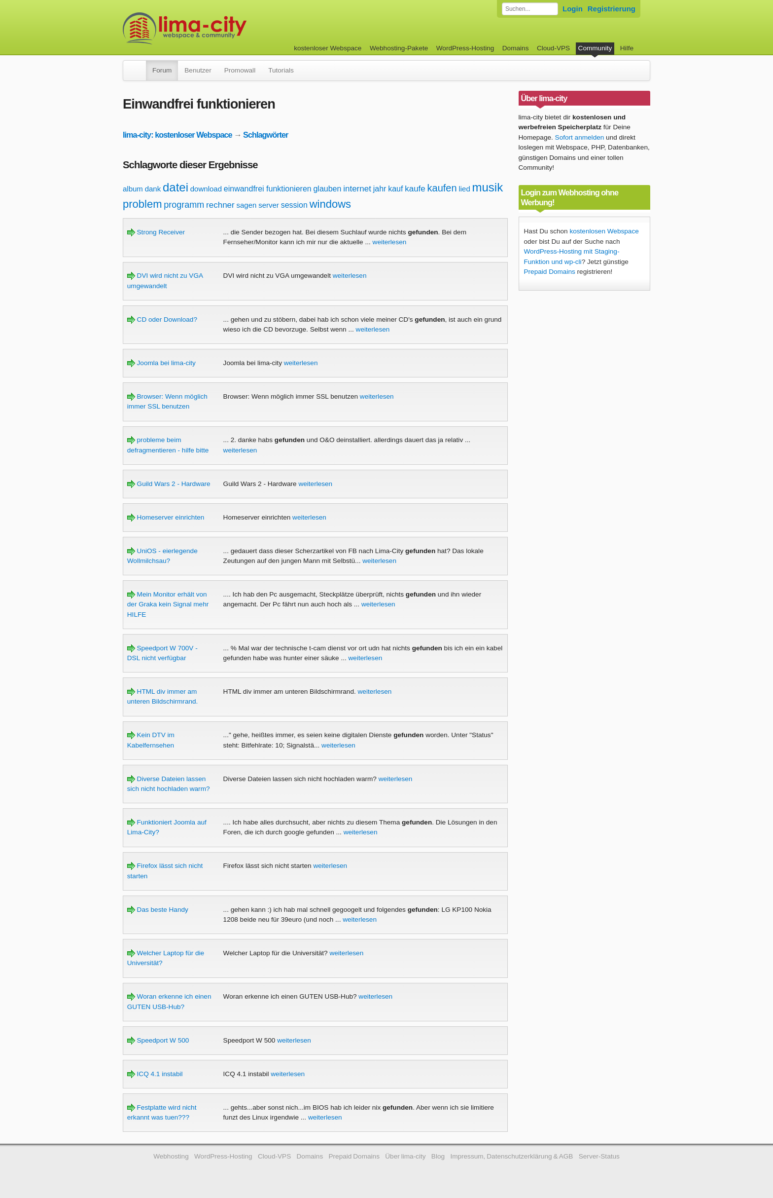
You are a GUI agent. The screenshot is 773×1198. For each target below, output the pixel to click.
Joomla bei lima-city (161, 363)
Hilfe (626, 48)
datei (175, 187)
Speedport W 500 (158, 1040)
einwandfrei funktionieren (268, 189)
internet (357, 188)
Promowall (239, 70)
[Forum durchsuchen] (530, 8)
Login (572, 8)
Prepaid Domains (549, 271)
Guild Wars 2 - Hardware (169, 483)
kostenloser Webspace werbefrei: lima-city (221, 28)
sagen (247, 205)
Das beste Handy (157, 909)
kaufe (415, 188)
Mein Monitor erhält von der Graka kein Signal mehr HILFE (168, 604)
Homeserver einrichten (166, 517)
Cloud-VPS (553, 48)
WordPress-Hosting (465, 48)
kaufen (442, 188)
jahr (379, 189)
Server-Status (599, 1156)
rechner (220, 205)
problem (142, 204)
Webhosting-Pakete (399, 48)
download (206, 189)
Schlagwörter (265, 134)
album (133, 189)
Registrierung (611, 8)
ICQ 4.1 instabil (155, 1074)
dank (153, 189)
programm (184, 205)
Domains (515, 48)
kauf (395, 189)
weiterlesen (390, 242)
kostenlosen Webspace (603, 231)
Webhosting (171, 1156)
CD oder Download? (162, 319)
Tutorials (281, 70)
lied (464, 189)
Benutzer (197, 70)
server (268, 205)
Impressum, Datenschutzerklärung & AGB (511, 1156)
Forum (162, 70)
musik (487, 187)
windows (330, 204)
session (294, 205)
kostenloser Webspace (327, 48)
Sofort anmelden (579, 137)
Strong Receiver (156, 232)
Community (595, 48)
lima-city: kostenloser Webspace (177, 134)
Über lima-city (405, 1156)
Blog (438, 1156)
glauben (327, 189)
